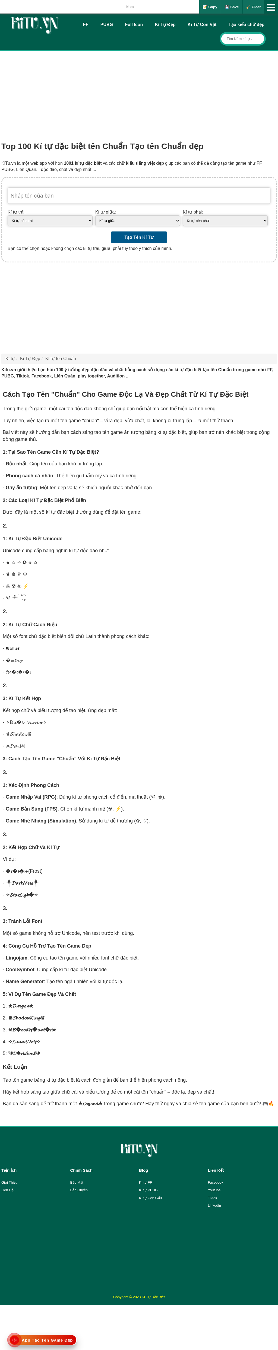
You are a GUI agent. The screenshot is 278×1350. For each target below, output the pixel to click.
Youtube (214, 1190)
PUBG (106, 24)
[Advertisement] (139, 92)
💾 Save (232, 7)
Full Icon (134, 24)
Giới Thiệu (9, 1182)
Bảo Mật (76, 1182)
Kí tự (10, 358)
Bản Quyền (79, 1190)
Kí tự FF (145, 1182)
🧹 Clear (253, 7)
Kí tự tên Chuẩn (60, 358)
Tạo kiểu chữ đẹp (246, 24)
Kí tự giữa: (105, 212)
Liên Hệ (7, 1190)
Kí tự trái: (17, 212)
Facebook (215, 1182)
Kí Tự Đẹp (165, 24)
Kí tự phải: (193, 212)
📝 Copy (210, 7)
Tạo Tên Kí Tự (138, 237)
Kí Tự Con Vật (202, 24)
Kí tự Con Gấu (150, 1198)
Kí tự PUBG (148, 1190)
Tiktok (212, 1198)
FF (86, 24)
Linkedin (214, 1205)
